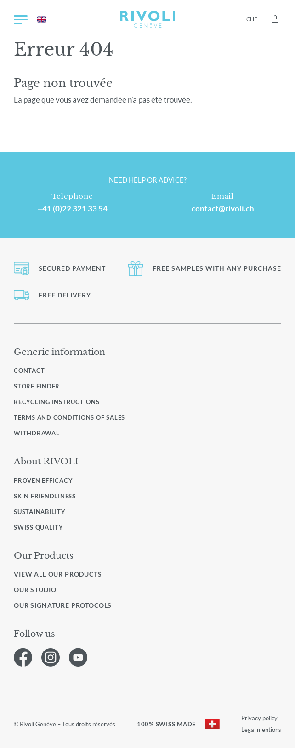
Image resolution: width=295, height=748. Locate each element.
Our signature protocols (63, 605)
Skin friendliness (45, 496)
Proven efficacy (43, 480)
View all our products (58, 574)
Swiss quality (38, 527)
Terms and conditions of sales (69, 417)
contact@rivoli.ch (223, 208)
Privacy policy (259, 718)
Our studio (35, 590)
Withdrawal (37, 433)
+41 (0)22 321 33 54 (73, 208)
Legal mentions (261, 729)
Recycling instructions (57, 401)
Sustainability (40, 511)
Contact (29, 370)
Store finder (37, 386)
